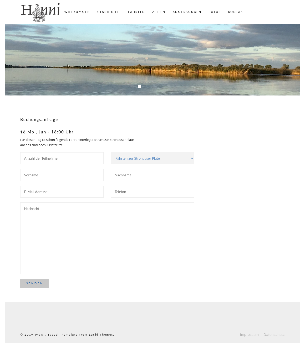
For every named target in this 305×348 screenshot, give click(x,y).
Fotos (215, 12)
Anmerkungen (187, 12)
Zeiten (159, 12)
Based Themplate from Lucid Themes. (80, 334)
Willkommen (77, 12)
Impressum (249, 334)
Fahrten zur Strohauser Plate (113, 139)
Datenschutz (274, 334)
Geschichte (109, 12)
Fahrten (136, 12)
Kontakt (236, 12)
